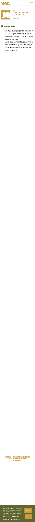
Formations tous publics (19, 18)
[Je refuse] (33, 513)
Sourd (27, 18)
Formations (16, 19)
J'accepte (28, 510)
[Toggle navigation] (31, 3)
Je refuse (28, 516)
